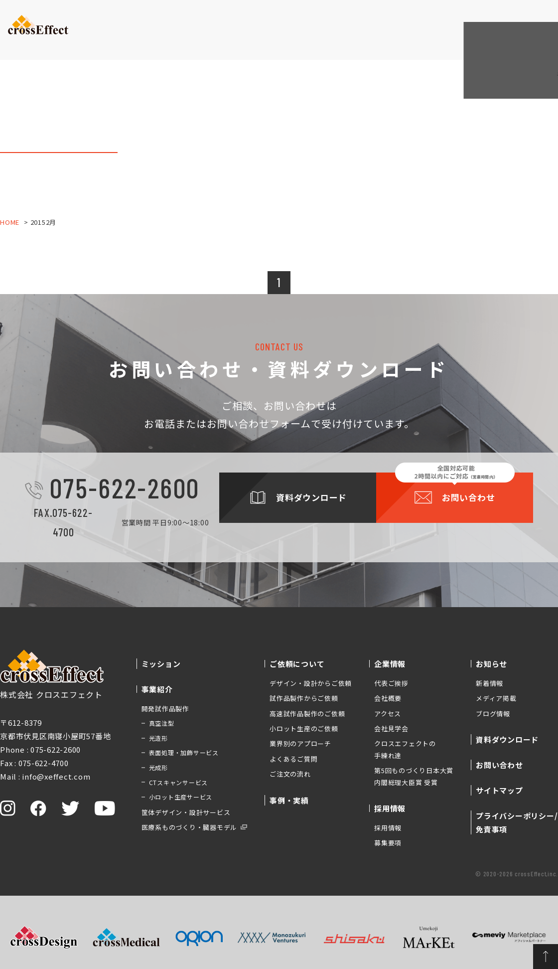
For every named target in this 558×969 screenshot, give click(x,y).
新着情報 (489, 683)
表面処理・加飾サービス (184, 752)
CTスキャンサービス (178, 782)
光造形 (158, 738)
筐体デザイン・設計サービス (186, 812)
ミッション (97, 37)
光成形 (158, 767)
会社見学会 (391, 728)
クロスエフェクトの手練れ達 (405, 749)
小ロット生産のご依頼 (304, 728)
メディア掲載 (496, 698)
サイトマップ (499, 790)
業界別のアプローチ (300, 743)
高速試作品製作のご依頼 (307, 713)
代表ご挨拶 (391, 683)
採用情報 (388, 827)
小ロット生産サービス (181, 797)
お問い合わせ (526, 19)
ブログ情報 (493, 713)
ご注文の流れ (290, 774)
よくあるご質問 (293, 759)
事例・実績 (261, 37)
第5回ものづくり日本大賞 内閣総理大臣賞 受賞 (413, 776)
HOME (9, 222)
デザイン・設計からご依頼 (311, 683)
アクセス (387, 713)
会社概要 (388, 698)
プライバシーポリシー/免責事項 (517, 822)
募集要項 (388, 842)
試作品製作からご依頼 (304, 698)
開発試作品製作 (165, 708)
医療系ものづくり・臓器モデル (189, 827)
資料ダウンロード (461, 20)
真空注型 (161, 723)
